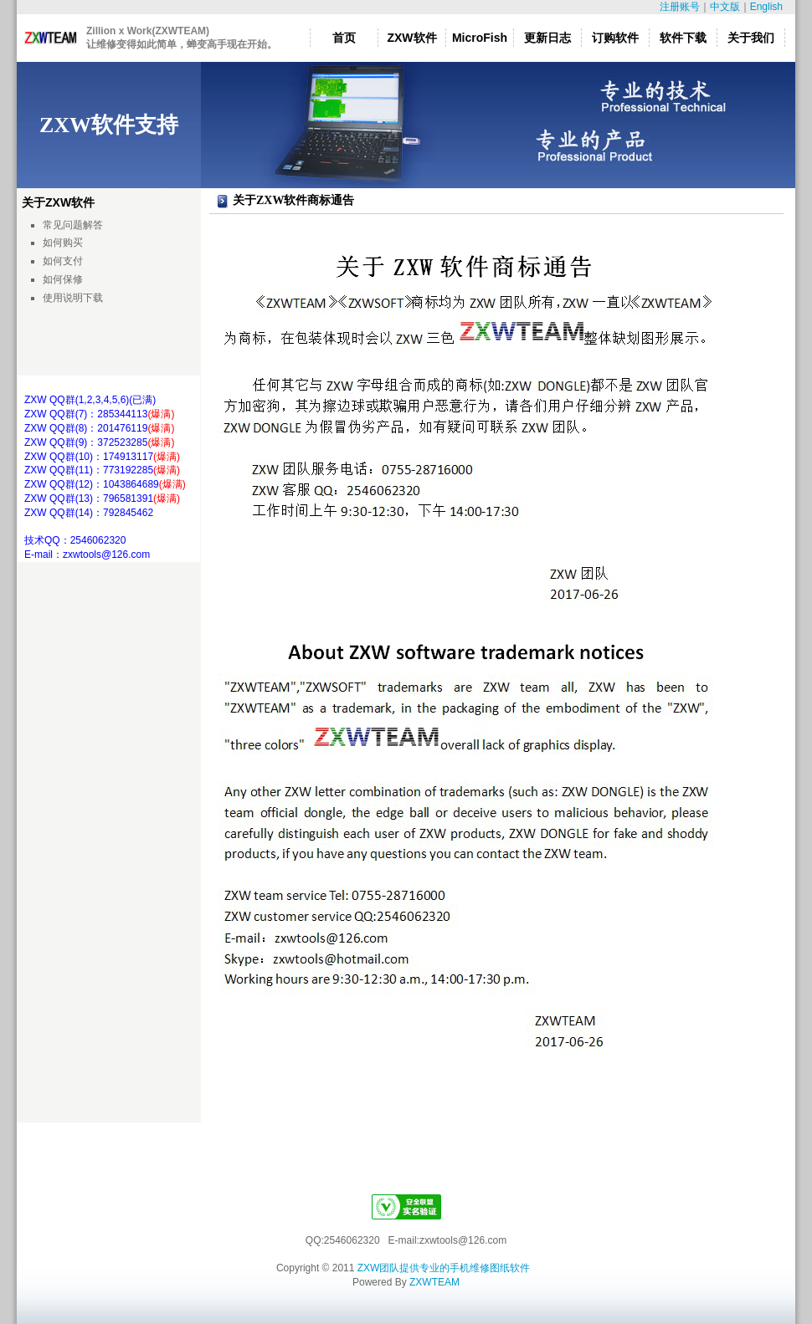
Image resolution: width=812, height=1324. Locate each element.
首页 (344, 37)
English (766, 7)
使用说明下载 (73, 298)
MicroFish (479, 37)
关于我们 (750, 37)
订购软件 (615, 37)
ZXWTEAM (434, 1282)
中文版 (725, 7)
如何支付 (63, 261)
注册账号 (680, 7)
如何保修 (63, 279)
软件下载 (683, 37)
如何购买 (63, 242)
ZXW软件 (411, 37)
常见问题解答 (73, 225)
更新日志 (547, 37)
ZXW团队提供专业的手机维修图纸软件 (444, 1268)
